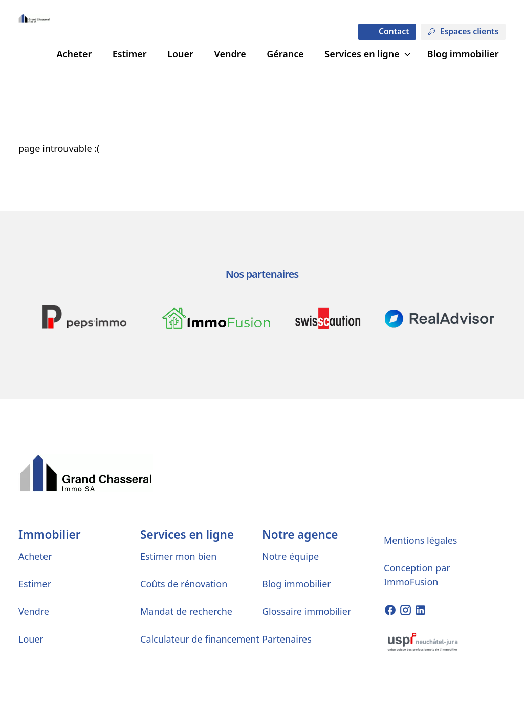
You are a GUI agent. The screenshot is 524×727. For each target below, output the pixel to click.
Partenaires (287, 639)
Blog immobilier (463, 54)
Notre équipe (290, 556)
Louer (180, 54)
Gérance (285, 54)
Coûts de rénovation (183, 584)
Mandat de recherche (186, 611)
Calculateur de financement (199, 639)
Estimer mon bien (178, 556)
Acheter (74, 54)
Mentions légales (420, 540)
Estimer (130, 54)
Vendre (230, 54)
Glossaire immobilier (306, 611)
